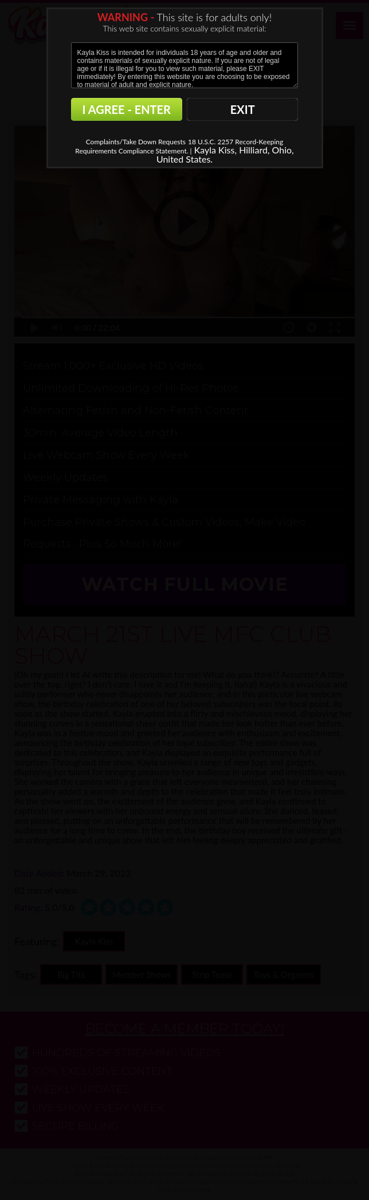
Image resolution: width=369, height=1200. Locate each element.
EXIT (242, 109)
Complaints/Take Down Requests (136, 141)
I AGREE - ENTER (127, 109)
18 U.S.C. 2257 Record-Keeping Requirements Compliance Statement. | (179, 146)
